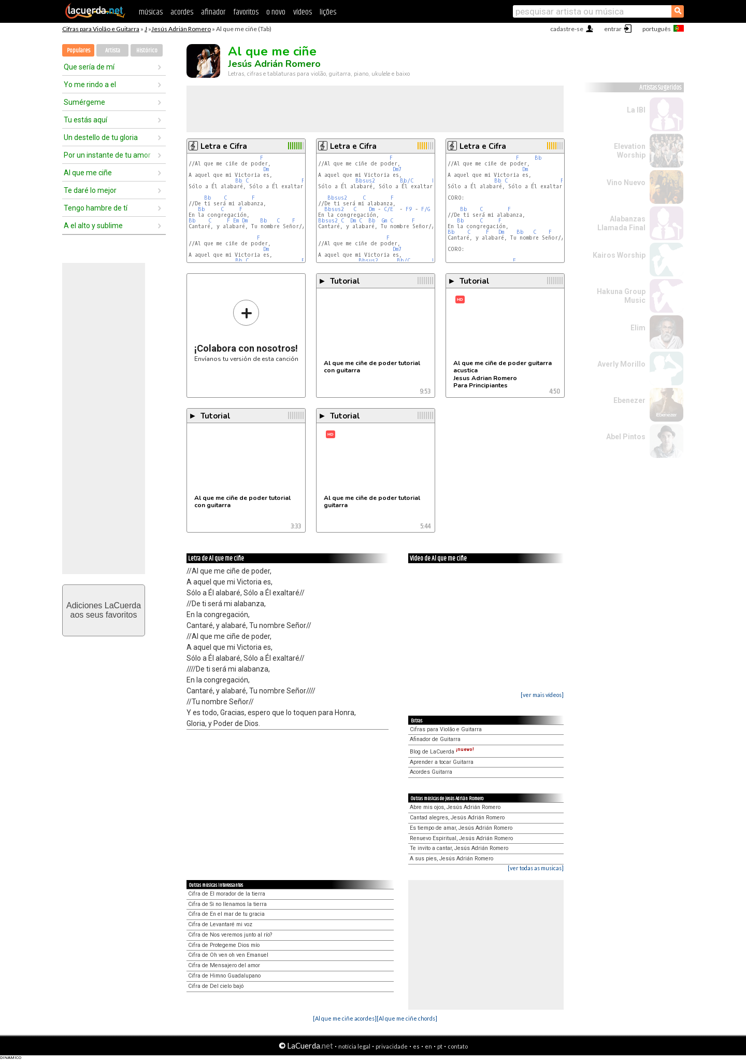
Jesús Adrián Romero (181, 29)
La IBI (636, 110)
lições (328, 12)
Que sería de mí (89, 67)
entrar (613, 29)
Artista (112, 50)
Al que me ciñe (88, 173)
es (416, 1046)
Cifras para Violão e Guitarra (100, 29)
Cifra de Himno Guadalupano (224, 975)
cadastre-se (566, 29)
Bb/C (406, 180)
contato (458, 1046)
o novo (275, 12)
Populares (78, 50)
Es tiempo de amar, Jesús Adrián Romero (461, 828)
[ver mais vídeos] (542, 694)
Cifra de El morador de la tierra (226, 893)
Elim (637, 328)
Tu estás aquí (85, 120)
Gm (384, 220)
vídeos (302, 12)
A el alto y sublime (93, 225)
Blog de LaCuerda (442, 751)
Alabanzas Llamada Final (621, 223)
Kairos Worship (619, 255)
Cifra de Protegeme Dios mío (224, 945)
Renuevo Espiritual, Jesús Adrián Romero (461, 838)
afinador (213, 12)
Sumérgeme (84, 102)
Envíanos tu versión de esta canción (246, 330)
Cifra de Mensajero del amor (224, 965)
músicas (151, 12)
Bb (238, 180)
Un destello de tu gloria (101, 137)
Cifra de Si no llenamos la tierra (227, 904)
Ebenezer (629, 400)
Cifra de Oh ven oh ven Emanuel (228, 955)
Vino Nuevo (626, 182)
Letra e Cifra (223, 146)
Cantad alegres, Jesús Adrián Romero (457, 817)
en (428, 1046)
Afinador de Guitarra (435, 739)
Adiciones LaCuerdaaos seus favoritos (103, 610)
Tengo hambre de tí (95, 208)
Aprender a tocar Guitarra (442, 762)
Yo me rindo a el (90, 84)
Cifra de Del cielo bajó (215, 986)
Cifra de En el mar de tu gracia (226, 914)
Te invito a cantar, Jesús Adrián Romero (459, 848)
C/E (388, 209)
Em (236, 220)
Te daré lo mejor (90, 190)
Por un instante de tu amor (107, 155)
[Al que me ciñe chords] (407, 1018)
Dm (266, 169)
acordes (181, 12)
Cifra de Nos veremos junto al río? (230, 934)
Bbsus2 (365, 180)
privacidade (392, 1046)
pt (439, 1046)
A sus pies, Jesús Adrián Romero (451, 858)
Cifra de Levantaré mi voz (220, 924)
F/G (425, 209)
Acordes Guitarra (431, 772)
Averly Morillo (621, 364)
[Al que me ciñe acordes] (345, 1018)
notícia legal (354, 1046)
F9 (409, 209)
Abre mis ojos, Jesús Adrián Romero (455, 807)
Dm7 (397, 169)
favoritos (246, 12)
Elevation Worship (629, 150)
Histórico (146, 50)
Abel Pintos (625, 437)
